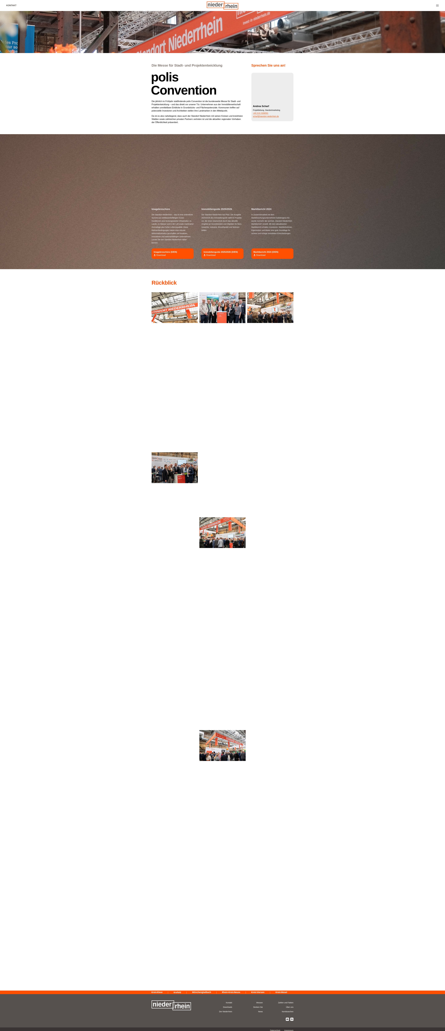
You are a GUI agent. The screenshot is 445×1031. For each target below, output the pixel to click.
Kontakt (11, 5)
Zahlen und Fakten (285, 1003)
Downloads (227, 1007)
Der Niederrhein (225, 1012)
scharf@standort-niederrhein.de (266, 116)
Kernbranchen (287, 1012)
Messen (259, 1003)
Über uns (289, 1007)
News (260, 1012)
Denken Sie (258, 1007)
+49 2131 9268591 (260, 113)
